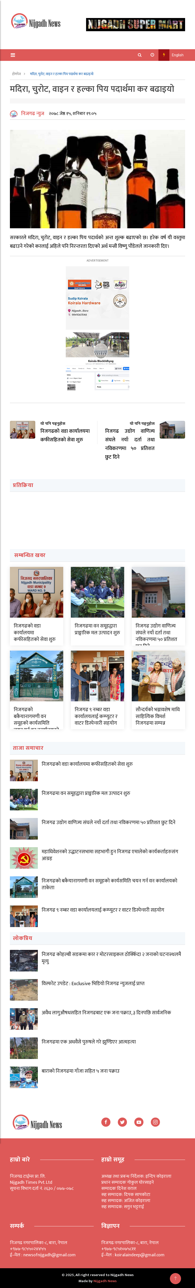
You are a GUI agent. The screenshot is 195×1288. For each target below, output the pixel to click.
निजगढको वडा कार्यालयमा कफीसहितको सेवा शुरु (87, 764)
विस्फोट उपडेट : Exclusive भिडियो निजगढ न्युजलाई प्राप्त (93, 983)
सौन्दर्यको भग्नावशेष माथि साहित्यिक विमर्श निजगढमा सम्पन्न (158, 716)
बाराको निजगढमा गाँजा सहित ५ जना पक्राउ (81, 1071)
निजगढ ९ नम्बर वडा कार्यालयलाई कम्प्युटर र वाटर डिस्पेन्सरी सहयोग (96, 716)
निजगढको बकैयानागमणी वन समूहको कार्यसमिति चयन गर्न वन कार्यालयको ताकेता (36, 722)
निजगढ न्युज (32, 113)
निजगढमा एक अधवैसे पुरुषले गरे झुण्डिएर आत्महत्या (89, 1042)
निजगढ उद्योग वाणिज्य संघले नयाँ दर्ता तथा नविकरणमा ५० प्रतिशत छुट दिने (156, 636)
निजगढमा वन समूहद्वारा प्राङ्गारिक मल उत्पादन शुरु (97, 629)
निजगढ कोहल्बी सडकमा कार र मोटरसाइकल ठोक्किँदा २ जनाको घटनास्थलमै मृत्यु (111, 957)
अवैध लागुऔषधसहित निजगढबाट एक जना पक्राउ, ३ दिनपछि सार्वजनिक (106, 1012)
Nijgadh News (105, 1281)
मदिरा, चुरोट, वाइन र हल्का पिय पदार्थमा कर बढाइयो (61, 74)
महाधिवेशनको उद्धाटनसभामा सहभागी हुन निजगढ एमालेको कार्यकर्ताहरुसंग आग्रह (110, 855)
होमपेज (17, 74)
